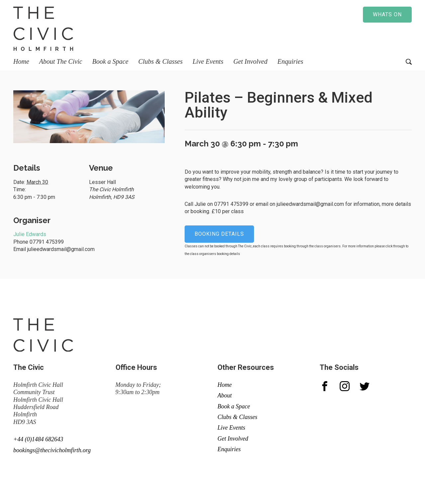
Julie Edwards (29, 234)
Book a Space (110, 61)
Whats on (387, 14)
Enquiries (290, 61)
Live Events (208, 61)
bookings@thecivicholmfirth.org (52, 450)
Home (21, 61)
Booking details (219, 234)
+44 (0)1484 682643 (38, 439)
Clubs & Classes (160, 61)
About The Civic (60, 61)
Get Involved (250, 61)
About (224, 395)
